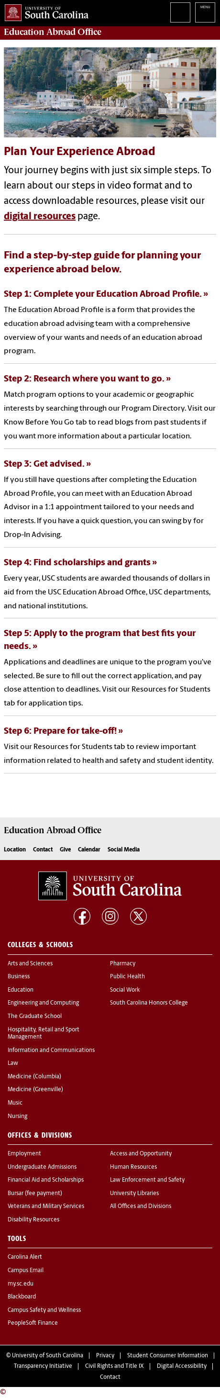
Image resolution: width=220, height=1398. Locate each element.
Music (15, 1103)
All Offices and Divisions (140, 1206)
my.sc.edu (20, 1284)
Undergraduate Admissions (42, 1167)
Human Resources (133, 1167)
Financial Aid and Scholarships (46, 1180)
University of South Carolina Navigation (205, 12)
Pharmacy (122, 964)
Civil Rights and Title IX (114, 1366)
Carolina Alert (25, 1257)
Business (19, 977)
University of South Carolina (47, 1356)
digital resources (40, 217)
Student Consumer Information (167, 1356)
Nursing (17, 1116)
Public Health (127, 977)
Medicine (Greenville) (35, 1090)
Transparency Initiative (43, 1366)
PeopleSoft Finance (33, 1323)
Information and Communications (51, 1050)
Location (15, 850)
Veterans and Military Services (46, 1206)
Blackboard (22, 1297)
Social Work (125, 990)
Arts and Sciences (30, 964)
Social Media (124, 850)
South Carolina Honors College (149, 1003)
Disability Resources (33, 1220)
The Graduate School (35, 1016)
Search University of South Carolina (180, 12)
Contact (43, 850)
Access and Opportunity (141, 1154)
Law (13, 1063)
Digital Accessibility (182, 1366)
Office (52, 32)
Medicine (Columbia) (34, 1077)
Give (65, 850)
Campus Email (26, 1271)
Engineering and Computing (43, 1003)
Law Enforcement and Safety (147, 1180)
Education (20, 990)
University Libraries (134, 1194)
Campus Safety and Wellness (44, 1310)
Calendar (89, 850)
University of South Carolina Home (44, 11)
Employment (24, 1154)
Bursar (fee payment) (35, 1194)
